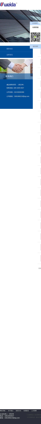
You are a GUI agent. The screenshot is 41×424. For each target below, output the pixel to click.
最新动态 (10, 49)
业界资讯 (10, 55)
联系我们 (9, 76)
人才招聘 (34, 410)
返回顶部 (35, 46)
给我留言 (26, 410)
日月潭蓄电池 (31, 417)
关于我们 (10, 410)
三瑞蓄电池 (30, 415)
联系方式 (18, 410)
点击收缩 (35, 23)
